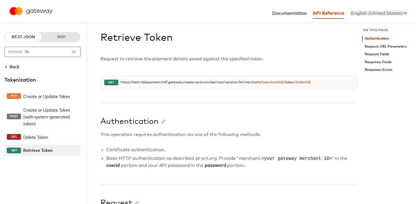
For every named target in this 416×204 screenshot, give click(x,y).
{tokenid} (303, 82)
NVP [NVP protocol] (61, 37)
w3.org (209, 158)
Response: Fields (378, 62)
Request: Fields (377, 54)
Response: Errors (378, 70)
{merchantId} (272, 82)
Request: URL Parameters (386, 46)
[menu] (378, 13)
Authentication (377, 39)
